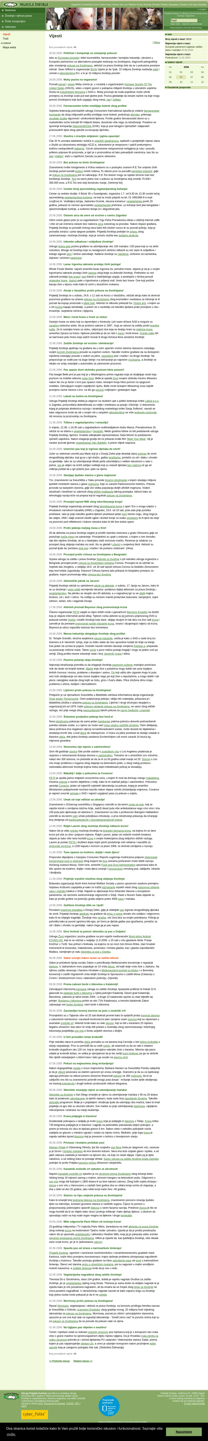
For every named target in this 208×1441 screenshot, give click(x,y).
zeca (100, 223)
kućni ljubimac (131, 1053)
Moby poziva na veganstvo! (80, 79)
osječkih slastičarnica (106, 140)
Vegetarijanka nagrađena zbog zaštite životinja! (92, 1274)
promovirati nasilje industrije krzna (94, 623)
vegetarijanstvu (82, 431)
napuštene (107, 355)
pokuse (117, 1075)
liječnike (135, 114)
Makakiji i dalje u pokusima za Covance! (88, 773)
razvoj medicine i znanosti (135, 710)
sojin (75, 816)
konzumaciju (116, 868)
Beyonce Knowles (137, 612)
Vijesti (6, 34)
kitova (111, 966)
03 (191, 72)
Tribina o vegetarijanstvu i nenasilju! (85, 422)
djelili (142, 593)
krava (147, 1132)
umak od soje (136, 804)
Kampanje (173, 4)
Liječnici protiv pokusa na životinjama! (87, 690)
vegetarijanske (102, 205)
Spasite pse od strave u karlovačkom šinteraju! (92, 1248)
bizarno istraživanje (116, 480)
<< (170, 67)
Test (74, 178)
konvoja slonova (150, 1015)
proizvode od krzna (60, 846)
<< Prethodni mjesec (59, 1361)
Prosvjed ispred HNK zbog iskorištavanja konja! (93, 501)
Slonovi (146, 759)
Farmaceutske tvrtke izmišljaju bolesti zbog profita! (95, 105)
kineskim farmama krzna (117, 830)
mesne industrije (103, 638)
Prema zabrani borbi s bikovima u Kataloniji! (90, 984)
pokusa (63, 781)
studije (77, 1068)
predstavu (132, 517)
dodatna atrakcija (128, 235)
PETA (76, 612)
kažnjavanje (108, 887)
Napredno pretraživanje (192, 24)
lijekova (95, 1207)
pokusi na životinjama (64, 175)
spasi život (88, 378)
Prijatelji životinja (58, 1252)
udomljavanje (77, 1098)
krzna (155, 619)
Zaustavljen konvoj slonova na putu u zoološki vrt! (94, 1010)
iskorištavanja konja (110, 506)
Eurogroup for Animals (54, 1403)
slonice (73, 751)
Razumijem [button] (184, 1432)
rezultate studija (58, 118)
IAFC (77, 1403)
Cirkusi (115, 4)
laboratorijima (67, 73)
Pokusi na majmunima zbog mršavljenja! (88, 1063)
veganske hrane (58, 280)
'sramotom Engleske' (88, 1309)
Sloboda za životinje (107, 559)
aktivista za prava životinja (143, 1226)
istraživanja (62, 721)
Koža (102, 4)
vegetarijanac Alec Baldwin (91, 442)
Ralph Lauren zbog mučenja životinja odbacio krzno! (95, 826)
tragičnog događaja (71, 909)
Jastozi (73, 280)
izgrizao (142, 453)
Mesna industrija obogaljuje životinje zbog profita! (94, 633)
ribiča (87, 1041)
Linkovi (7, 43)
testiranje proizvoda (145, 412)
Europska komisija (68, 57)
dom (69, 254)
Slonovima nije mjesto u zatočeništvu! (87, 746)
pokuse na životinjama (96, 299)
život (115, 378)
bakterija (79, 148)
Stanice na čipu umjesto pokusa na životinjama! (93, 1195)
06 (181, 77)
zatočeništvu (105, 755)
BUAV (93, 69)
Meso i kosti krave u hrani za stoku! (85, 317)
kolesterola (68, 1083)
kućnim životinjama (68, 352)
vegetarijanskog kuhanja (78, 197)
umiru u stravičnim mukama (97, 1264)
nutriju (106, 1045)
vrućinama (134, 359)
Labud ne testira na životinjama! (83, 396)
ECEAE (70, 1403)
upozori (100, 389)
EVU (40, 1403)
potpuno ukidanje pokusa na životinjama (106, 706)
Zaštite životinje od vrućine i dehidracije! (88, 343)
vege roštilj (74, 589)
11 (191, 82)
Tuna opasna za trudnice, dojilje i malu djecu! (91, 852)
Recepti (156, 4)
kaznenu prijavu (87, 1162)
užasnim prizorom (98, 1332)
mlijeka (117, 99)
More (157, 42)
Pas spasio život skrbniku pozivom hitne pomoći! (93, 369)
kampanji (81, 989)
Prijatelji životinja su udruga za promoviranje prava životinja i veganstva (185, 14)
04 (202, 72)
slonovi (110, 1023)
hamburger (104, 721)
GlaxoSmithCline (81, 126)
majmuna (93, 484)
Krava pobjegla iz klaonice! (80, 1116)
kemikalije (126, 1215)
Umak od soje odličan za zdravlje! (84, 799)
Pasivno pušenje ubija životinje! (83, 659)
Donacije (202, 4)
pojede (103, 1294)
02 (181, 72)
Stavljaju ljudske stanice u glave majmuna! (89, 475)
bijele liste (89, 303)
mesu (121, 333)
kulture (79, 171)
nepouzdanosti (91, 710)
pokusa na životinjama (80, 65)
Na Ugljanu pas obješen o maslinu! (84, 1327)
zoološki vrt (67, 1023)
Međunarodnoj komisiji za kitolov (120, 970)
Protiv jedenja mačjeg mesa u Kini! (84, 528)
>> (202, 67)
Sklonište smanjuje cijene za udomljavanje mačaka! (95, 1089)
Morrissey (62, 1305)
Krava (148, 1121)
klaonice (129, 1121)
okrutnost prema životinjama (115, 1173)
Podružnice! (171, 57)
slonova (132, 1019)
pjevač (62, 84)
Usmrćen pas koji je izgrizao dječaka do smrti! (91, 449)
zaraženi (54, 325)
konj (124, 514)
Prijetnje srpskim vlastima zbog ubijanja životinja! (94, 878)
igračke (102, 917)
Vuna (108, 4)
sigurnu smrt (121, 1057)
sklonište (54, 1102)
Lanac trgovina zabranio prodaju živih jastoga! (92, 264)
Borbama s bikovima (70, 1000)
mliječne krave (144, 329)
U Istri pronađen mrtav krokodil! (83, 1037)
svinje (93, 649)
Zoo (121, 4)
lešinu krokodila (149, 1041)
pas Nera (116, 1147)
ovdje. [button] (11, 1434)
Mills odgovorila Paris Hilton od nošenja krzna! (92, 1221)
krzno (90, 838)
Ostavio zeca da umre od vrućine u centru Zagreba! (95, 215)
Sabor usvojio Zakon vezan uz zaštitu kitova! (90, 958)
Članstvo (184, 4)
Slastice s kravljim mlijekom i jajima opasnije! (91, 136)
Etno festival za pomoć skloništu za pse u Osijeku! (94, 931)
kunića (59, 307)
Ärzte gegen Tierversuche (63, 698)
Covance (64, 785)
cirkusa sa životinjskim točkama (96, 563)
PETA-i (73, 842)
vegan (71, 84)
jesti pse (83, 548)
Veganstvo (76, 4)
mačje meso (68, 536)
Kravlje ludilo (147, 333)
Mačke (89, 668)
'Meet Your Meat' (136, 438)
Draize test (140, 303)
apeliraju (84, 913)
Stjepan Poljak (57, 1147)
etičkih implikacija (103, 491)
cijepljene (123, 254)
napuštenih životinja (135, 1098)
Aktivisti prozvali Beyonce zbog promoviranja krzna (95, 607)
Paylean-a (139, 646)
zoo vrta (79, 1030)
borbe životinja (74, 1004)
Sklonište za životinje (61, 1094)
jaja (109, 99)
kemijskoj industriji (142, 171)
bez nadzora (134, 465)
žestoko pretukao (73, 1151)
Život (61, 936)
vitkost (61, 1072)
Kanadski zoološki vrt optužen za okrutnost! (90, 1168)
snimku (74, 830)
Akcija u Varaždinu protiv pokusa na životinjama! (93, 290)
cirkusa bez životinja (99, 574)
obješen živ (87, 1343)
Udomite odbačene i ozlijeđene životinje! (88, 241)
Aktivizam (10, 26)
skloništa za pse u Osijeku (96, 951)
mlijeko (59, 156)
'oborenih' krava (113, 653)
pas (59, 465)
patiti (155, 69)
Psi (113, 672)
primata (74, 793)
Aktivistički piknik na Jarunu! (81, 580)
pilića (62, 736)
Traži (5, 38)
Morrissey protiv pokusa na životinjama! (88, 1300)
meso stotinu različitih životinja (121, 725)
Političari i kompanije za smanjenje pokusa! (90, 53)
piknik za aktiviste (104, 585)
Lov (126, 4)
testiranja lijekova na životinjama (91, 1200)
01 (170, 72)
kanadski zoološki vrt (70, 1173)
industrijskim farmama (72, 92)
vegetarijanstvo (57, 593)
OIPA (23, 1406)
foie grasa (74, 276)
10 (181, 82)
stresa (52, 1185)
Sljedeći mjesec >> (83, 1361)
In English (202, 9)
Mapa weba (175, 24)
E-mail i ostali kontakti (194, 1403)
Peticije (164, 4)
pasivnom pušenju (122, 664)
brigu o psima (115, 913)
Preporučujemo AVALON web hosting (186, 28)
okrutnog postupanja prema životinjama (71, 1238)
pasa (121, 898)
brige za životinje (143, 1287)
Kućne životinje (144, 4)
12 (202, 82)
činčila (71, 619)
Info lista (193, 4)
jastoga (92, 272)
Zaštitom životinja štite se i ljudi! (83, 905)
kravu (99, 1121)
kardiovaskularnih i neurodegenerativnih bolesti (95, 819)
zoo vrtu (53, 1181)
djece (83, 732)
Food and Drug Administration (118, 864)
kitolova (53, 966)
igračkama (114, 457)
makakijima (152, 778)
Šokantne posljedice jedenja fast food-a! (88, 716)
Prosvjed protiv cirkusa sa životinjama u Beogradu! (95, 554)
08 (202, 77)
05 (170, 77)
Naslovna (10, 10)
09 (170, 82)
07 (191, 77)
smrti (138, 1260)
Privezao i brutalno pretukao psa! (83, 1142)
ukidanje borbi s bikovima (77, 993)
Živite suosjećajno (15, 21)
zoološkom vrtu (110, 751)
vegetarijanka (134, 201)
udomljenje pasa (122, 1260)
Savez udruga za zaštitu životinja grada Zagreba (131, 1158)
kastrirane (76, 257)
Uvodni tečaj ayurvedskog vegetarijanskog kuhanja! (95, 188)
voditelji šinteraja (82, 1268)
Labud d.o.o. (152, 400)
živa (105, 861)
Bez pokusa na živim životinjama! (84, 162)
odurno (98, 1242)
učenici (116, 544)
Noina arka (64, 246)
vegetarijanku (82, 1234)
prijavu (133, 231)
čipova (143, 1207)
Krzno (96, 4)
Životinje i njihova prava (18, 15)
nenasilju (98, 431)
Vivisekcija (87, 4)
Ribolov (132, 4)
